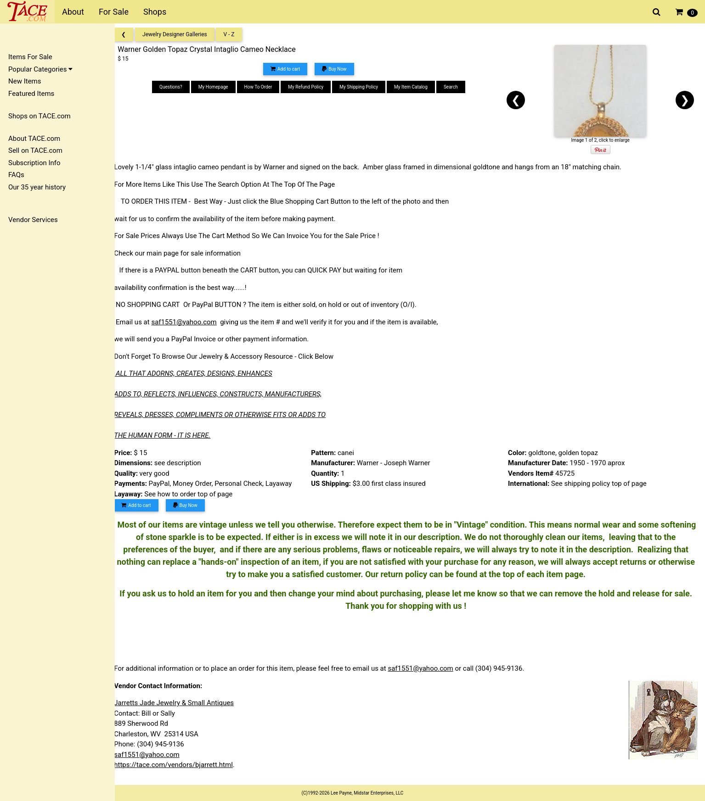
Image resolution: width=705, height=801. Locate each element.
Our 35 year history (37, 187)
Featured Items (31, 93)
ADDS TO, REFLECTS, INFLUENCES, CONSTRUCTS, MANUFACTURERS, (226, 394)
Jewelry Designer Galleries (183, 34)
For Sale (114, 12)
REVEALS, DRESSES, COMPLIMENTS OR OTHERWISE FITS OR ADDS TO (228, 415)
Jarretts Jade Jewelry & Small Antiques (182, 703)
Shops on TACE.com (39, 116)
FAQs (16, 175)
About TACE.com (34, 138)
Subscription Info (34, 163)
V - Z (237, 34)
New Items (24, 81)
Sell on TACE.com (35, 150)
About (73, 12)
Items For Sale (30, 57)
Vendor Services (33, 220)
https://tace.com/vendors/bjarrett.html (181, 765)
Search (456, 86)
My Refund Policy (311, 86)
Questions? (176, 86)
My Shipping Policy (364, 86)
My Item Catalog (416, 86)
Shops (154, 12)
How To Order (263, 86)
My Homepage (219, 86)
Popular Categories (40, 69)
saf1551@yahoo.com (192, 322)
